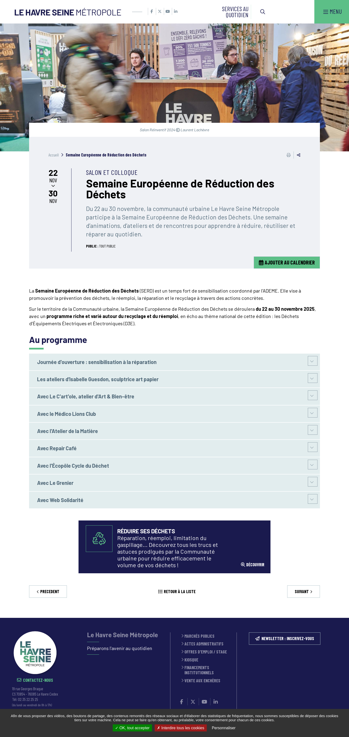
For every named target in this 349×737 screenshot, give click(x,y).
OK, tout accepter (132, 728)
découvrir (255, 564)
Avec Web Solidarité (60, 500)
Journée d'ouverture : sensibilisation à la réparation (97, 362)
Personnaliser (224, 728)
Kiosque (191, 659)
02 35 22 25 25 (28, 699)
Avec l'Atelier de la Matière (67, 431)
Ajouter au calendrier (290, 262)
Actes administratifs (203, 643)
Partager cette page (298, 155)
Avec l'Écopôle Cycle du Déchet (73, 465)
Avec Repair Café (57, 448)
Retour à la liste (180, 591)
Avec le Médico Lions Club (66, 414)
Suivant (302, 591)
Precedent (49, 591)
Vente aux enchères (202, 680)
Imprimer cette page (288, 155)
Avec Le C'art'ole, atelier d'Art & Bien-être (85, 396)
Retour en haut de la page (338, 618)
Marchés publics (199, 636)
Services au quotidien (235, 11)
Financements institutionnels (199, 670)
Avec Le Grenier (55, 483)
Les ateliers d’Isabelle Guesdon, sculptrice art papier (98, 379)
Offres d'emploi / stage (205, 651)
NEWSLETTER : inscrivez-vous (288, 638)
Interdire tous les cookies (180, 728)
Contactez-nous (38, 680)
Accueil (53, 154)
